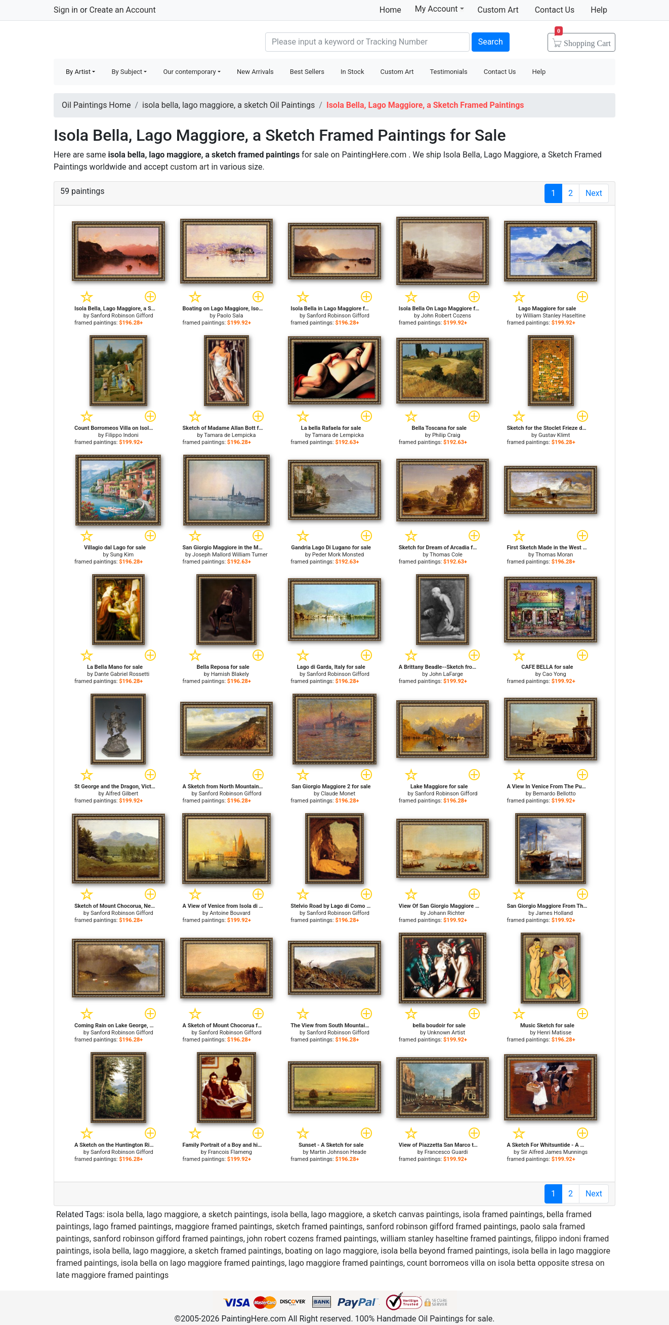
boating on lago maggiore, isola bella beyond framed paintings (396, 1251)
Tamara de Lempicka (230, 435)
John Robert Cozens (446, 315)
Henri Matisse (554, 1032)
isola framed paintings (503, 1214)
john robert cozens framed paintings (312, 1238)
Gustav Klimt (554, 435)
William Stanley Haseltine (554, 315)
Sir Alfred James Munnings (554, 1152)
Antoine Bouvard (230, 913)
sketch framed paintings (319, 1226)
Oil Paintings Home (96, 105)
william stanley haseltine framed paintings (456, 1238)
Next (594, 193)
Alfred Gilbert (122, 793)
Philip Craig (446, 435)
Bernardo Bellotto (554, 793)
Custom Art (498, 10)
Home (390, 10)
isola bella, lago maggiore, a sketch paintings (187, 1214)
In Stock (352, 71)
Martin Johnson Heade (338, 1152)
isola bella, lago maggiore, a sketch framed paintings (187, 1251)
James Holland (554, 913)
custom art (189, 167)
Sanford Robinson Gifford (122, 315)
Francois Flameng (230, 1152)
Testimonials (448, 71)
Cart (583, 40)
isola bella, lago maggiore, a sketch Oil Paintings (228, 105)
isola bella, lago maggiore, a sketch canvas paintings (365, 1214)
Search (490, 42)
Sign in (66, 10)
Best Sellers (307, 71)
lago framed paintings (132, 1226)
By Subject (126, 71)
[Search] (367, 42)
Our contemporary (189, 71)
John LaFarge (446, 674)
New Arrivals (255, 71)
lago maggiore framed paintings (345, 1263)
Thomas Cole (446, 554)
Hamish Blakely (230, 674)
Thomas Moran (554, 554)
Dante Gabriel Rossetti (121, 674)
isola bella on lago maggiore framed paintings (203, 1263)
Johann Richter (446, 913)
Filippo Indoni (122, 435)
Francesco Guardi (446, 1152)
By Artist (78, 71)
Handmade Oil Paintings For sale (129, 40)
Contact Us (555, 10)
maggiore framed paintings (223, 1226)
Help (599, 10)
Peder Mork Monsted (338, 554)
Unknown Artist (446, 1032)
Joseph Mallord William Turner (230, 554)
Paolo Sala (230, 315)
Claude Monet (338, 793)
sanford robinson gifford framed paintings (441, 1226)
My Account (439, 8)
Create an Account (122, 10)
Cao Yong (554, 674)
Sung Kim (122, 554)
